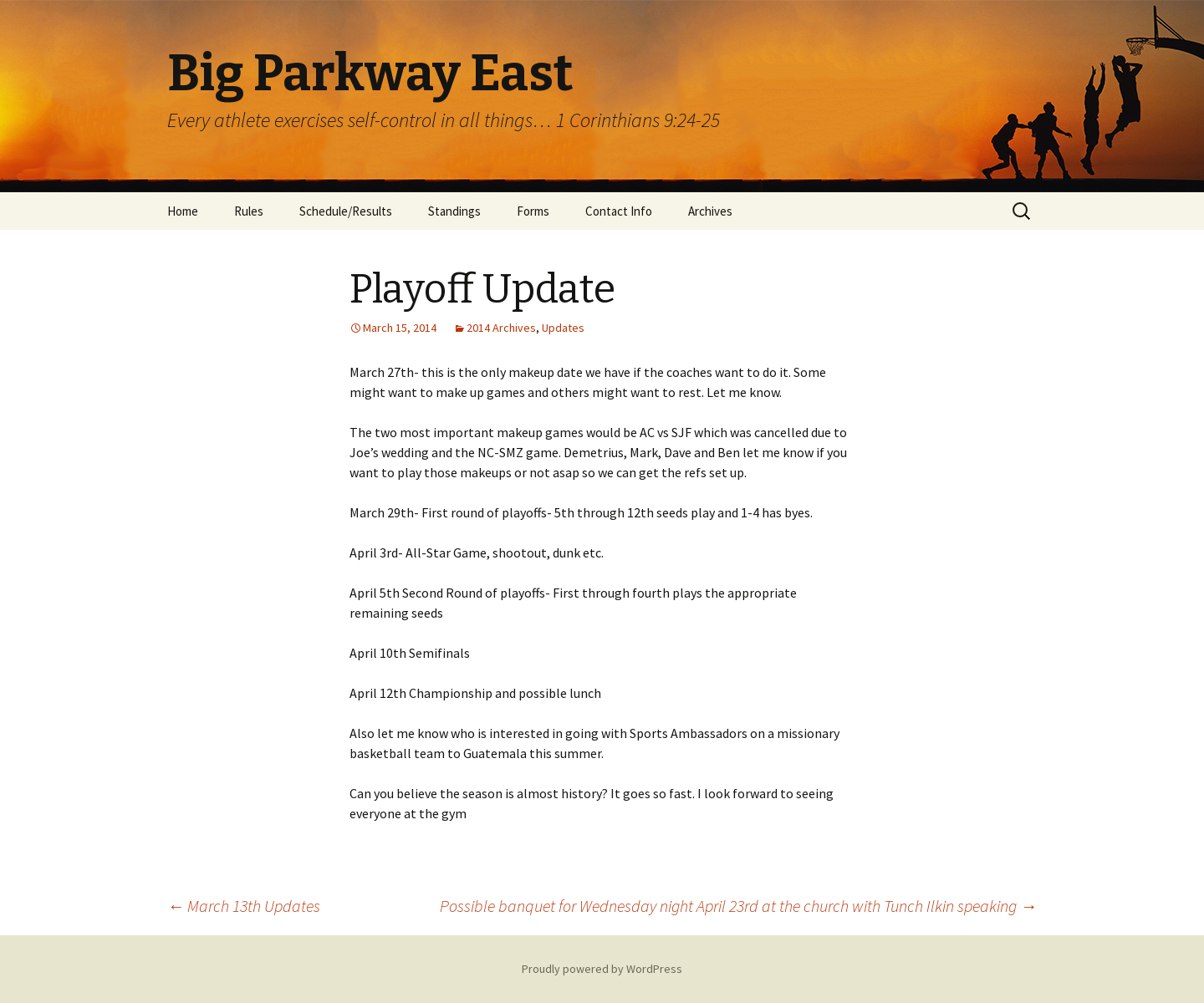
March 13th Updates (243, 905)
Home (182, 211)
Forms (533, 211)
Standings (454, 211)
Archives (710, 211)
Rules (248, 211)
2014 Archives (501, 327)
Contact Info (618, 211)
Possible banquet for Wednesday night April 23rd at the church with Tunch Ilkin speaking (738, 905)
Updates (563, 327)
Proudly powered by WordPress (602, 968)
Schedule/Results (345, 211)
